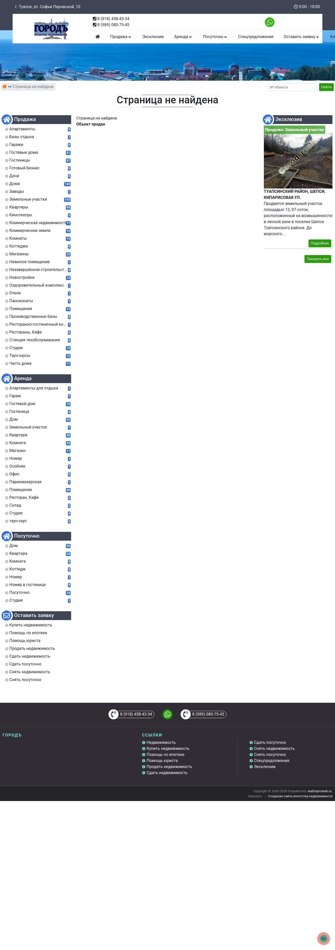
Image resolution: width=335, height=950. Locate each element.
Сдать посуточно (270, 742)
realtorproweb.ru (319, 791)
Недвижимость (161, 742)
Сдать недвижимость (167, 772)
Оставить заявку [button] (302, 36)
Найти (326, 87)
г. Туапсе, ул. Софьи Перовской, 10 (47, 6)
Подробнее (320, 243)
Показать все (318, 259)
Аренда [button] (183, 36)
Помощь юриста (162, 760)
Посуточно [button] (215, 36)
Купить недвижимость (168, 748)
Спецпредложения (255, 36)
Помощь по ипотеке (165, 754)
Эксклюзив (153, 36)
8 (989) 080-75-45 (113, 24)
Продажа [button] (121, 36)
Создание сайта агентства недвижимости (300, 796)
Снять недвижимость (274, 748)
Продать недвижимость (169, 766)
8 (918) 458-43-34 (113, 18)
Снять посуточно (270, 754)
